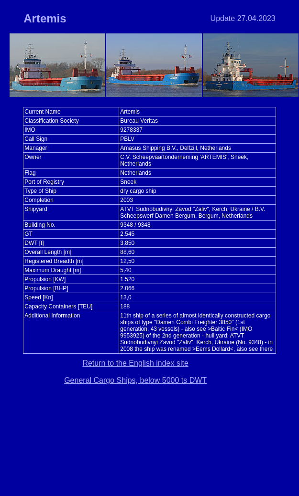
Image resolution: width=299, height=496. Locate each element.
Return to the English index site (135, 363)
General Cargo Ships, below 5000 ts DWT (135, 380)
